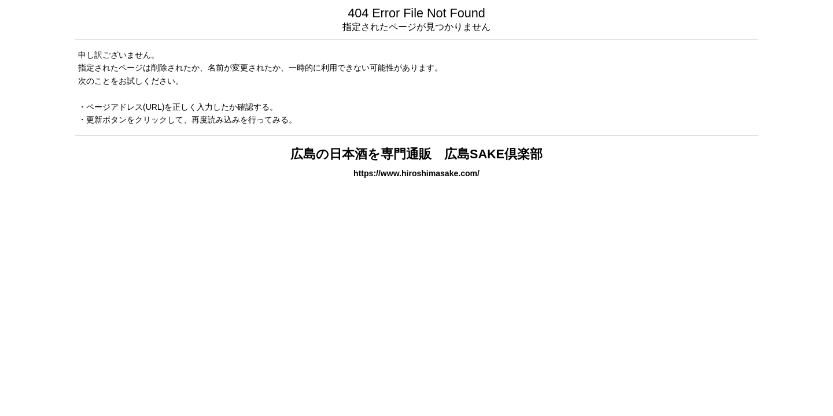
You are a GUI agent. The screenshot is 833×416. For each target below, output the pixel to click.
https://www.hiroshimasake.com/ (416, 173)
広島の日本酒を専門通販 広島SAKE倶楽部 (416, 154)
